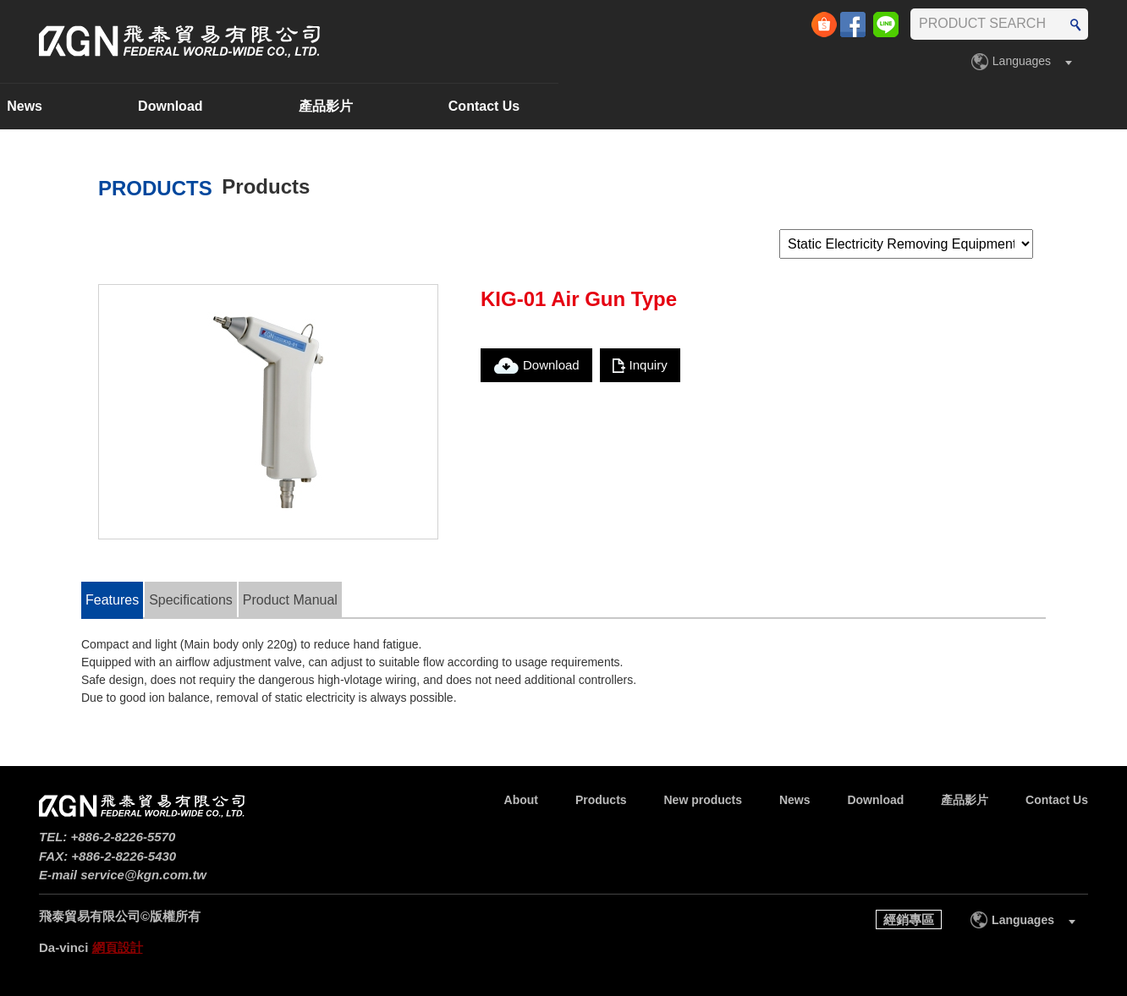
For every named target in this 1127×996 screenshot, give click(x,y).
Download (738, 106)
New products (435, 106)
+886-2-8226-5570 (123, 836)
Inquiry (648, 365)
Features (112, 600)
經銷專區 (908, 919)
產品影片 (893, 106)
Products (264, 106)
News (593, 106)
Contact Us (1051, 106)
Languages (1021, 61)
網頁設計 (117, 947)
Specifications (191, 600)
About (120, 106)
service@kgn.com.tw (143, 874)
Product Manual (290, 600)
